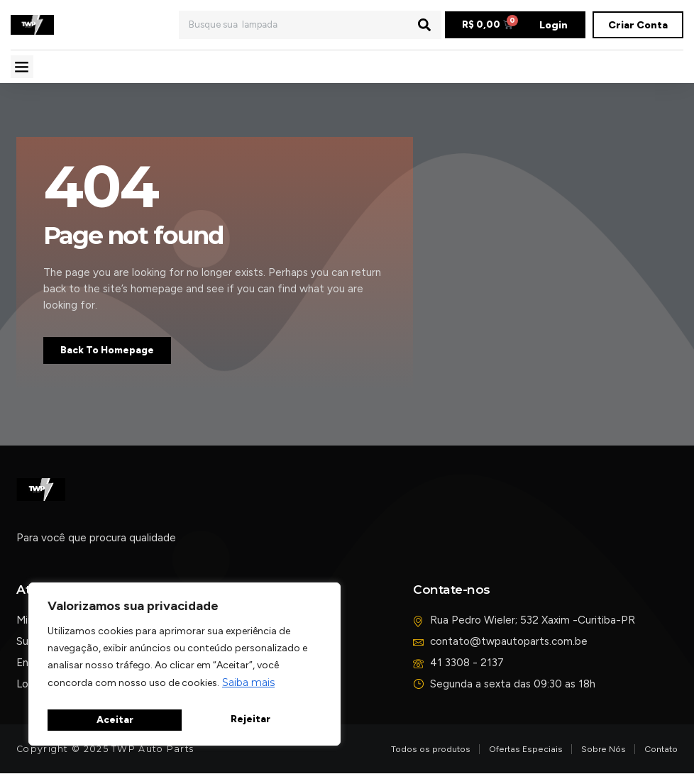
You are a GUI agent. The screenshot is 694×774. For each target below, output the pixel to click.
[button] (22, 66)
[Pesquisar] (424, 25)
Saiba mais (248, 688)
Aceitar (255, 720)
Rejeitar (115, 720)
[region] (184, 667)
